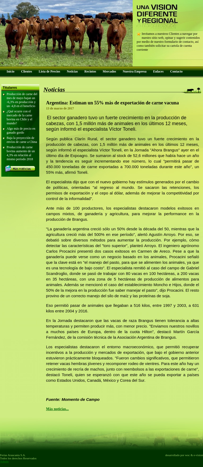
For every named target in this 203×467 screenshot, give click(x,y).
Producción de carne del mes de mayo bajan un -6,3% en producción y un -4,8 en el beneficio (22, 100)
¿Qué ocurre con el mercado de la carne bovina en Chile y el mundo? (19, 117)
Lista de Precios (49, 71)
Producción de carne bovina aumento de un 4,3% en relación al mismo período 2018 (21, 153)
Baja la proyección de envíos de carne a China (22, 140)
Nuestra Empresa (134, 71)
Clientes (26, 71)
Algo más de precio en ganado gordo (21, 130)
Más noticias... (57, 409)
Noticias (72, 71)
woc (187, 455)
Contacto (176, 71)
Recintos (90, 71)
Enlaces (158, 71)
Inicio (10, 71)
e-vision (198, 455)
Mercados (109, 71)
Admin (4, 461)
